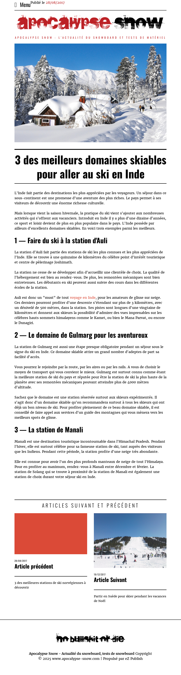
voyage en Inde (83, 297)
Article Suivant (110, 579)
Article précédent (33, 566)
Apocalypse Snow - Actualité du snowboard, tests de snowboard (81, 653)
